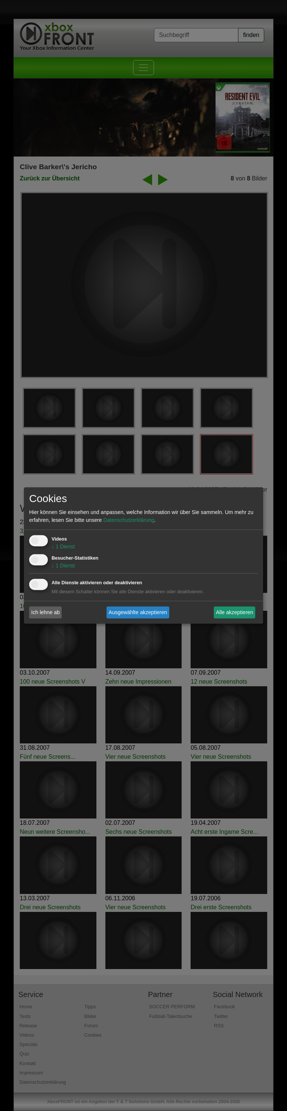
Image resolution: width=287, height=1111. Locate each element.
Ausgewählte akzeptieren (138, 612)
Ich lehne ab (45, 612)
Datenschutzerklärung (128, 520)
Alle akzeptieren (234, 612)
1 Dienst (63, 547)
